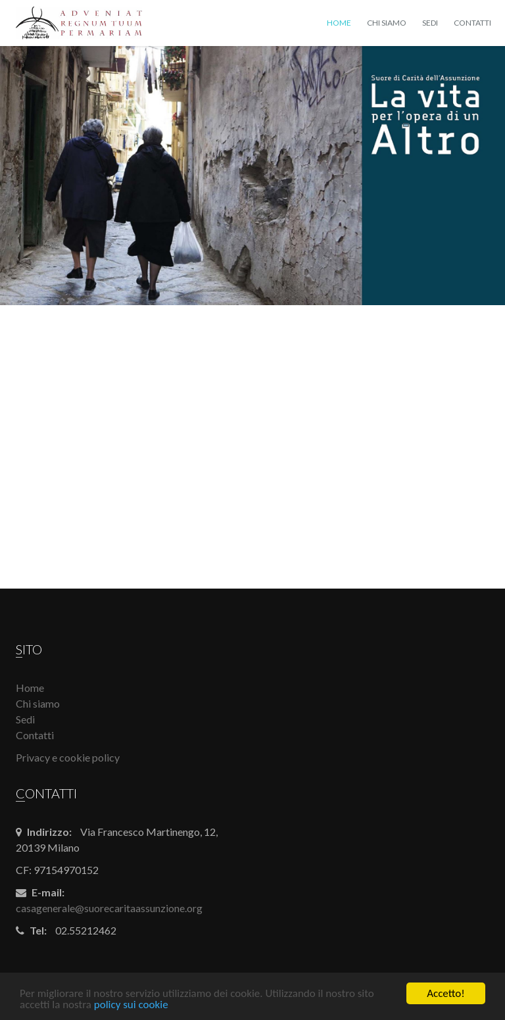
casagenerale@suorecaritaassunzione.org (109, 908)
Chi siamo (386, 23)
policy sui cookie (131, 1005)
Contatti (472, 23)
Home (339, 23)
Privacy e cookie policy (68, 757)
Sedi (430, 23)
